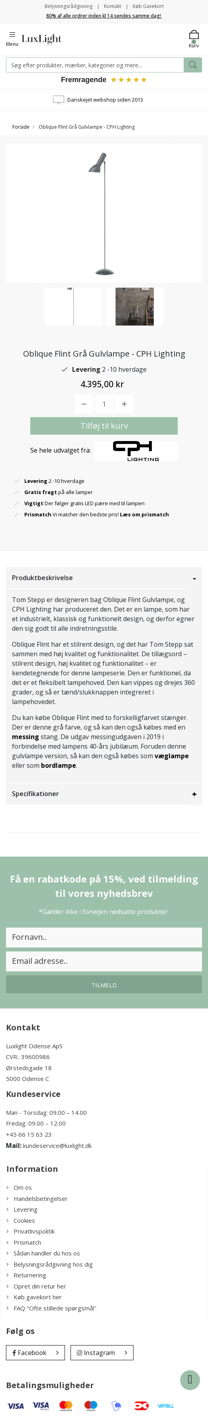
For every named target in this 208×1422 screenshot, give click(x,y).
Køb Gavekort (148, 6)
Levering (21, 1209)
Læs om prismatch (144, 514)
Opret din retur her (36, 1286)
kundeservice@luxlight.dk (57, 1145)
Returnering (26, 1275)
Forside (20, 127)
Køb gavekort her (34, 1297)
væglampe (172, 755)
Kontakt (112, 6)
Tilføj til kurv (104, 425)
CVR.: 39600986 (28, 1057)
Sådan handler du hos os (43, 1253)
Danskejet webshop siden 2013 (105, 99)
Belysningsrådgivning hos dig (49, 1264)
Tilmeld (104, 985)
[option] (73, 307)
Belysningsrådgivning (68, 6)
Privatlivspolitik (30, 1231)
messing (25, 736)
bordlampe (58, 765)
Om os (19, 1187)
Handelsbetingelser (37, 1198)
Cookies (20, 1220)
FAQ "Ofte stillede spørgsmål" (51, 1308)
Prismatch (23, 1242)
